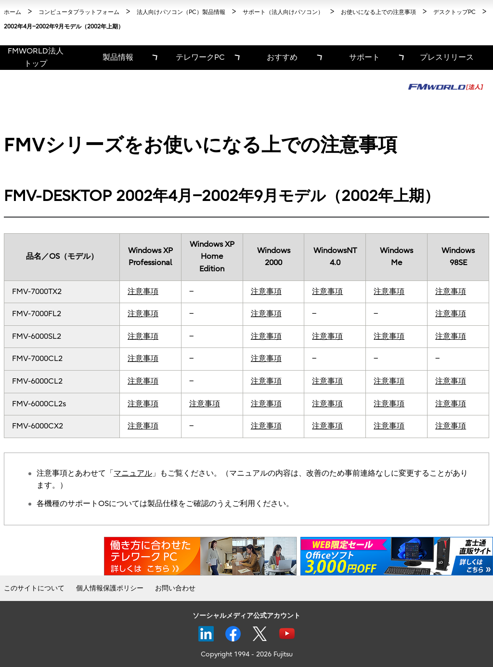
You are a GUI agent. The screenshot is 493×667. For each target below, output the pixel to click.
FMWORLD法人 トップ (36, 57)
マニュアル (133, 473)
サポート (364, 57)
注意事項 (143, 291)
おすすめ (282, 57)
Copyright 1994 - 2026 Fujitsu (247, 654)
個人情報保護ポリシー (109, 588)
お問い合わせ (175, 588)
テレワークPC (200, 57)
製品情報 (118, 57)
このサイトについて (34, 588)
